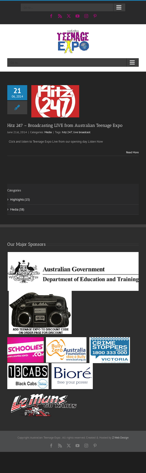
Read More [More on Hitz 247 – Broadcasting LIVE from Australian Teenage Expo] (132, 152)
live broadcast (81, 132)
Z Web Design (120, 437)
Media (48, 132)
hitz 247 (67, 132)
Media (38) (17, 209)
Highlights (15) (20, 199)
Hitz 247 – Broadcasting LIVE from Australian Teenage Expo (64, 125)
